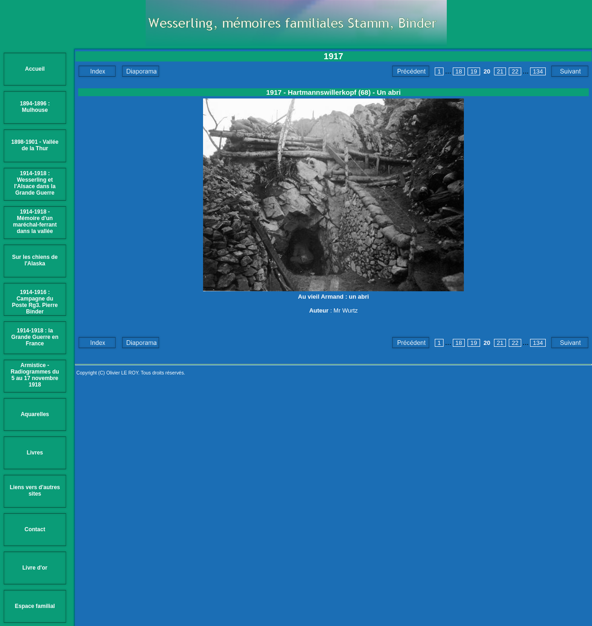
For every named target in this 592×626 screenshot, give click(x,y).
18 (459, 71)
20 (487, 71)
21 (500, 71)
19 (473, 71)
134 (538, 71)
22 (515, 71)
